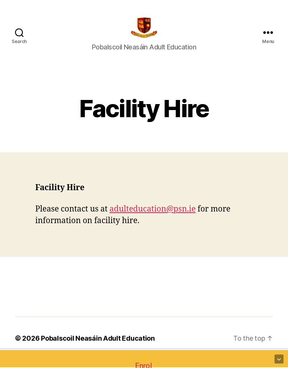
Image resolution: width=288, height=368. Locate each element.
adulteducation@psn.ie (153, 218)
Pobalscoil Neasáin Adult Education (98, 347)
